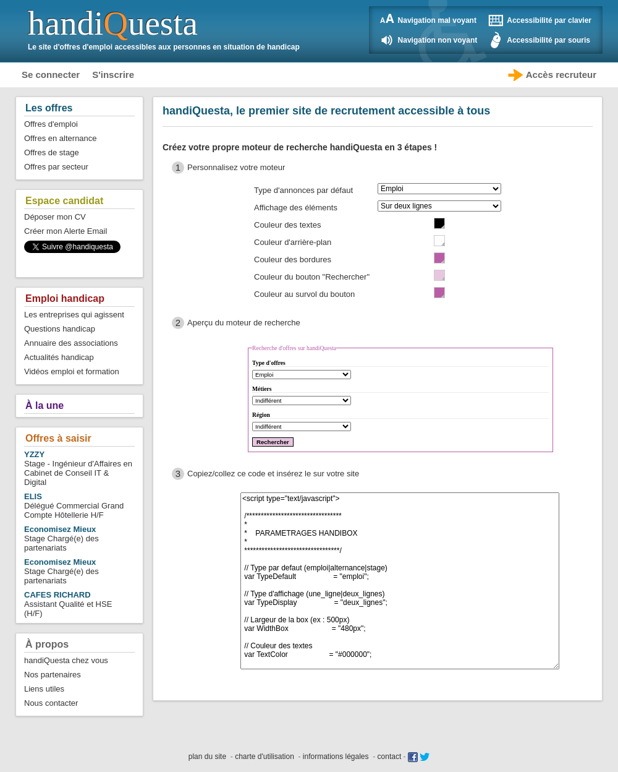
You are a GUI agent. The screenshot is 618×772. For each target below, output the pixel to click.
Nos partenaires (52, 674)
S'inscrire (113, 74)
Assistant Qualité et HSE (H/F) (68, 604)
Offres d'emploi (51, 124)
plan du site (207, 756)
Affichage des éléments (295, 207)
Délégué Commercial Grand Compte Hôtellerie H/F (74, 506)
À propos (47, 644)
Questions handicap (59, 328)
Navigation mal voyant (437, 20)
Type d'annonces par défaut (303, 190)
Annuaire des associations (71, 343)
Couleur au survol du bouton (304, 294)
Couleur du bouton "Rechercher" (312, 276)
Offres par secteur (56, 166)
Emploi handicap (64, 298)
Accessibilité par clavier (549, 20)
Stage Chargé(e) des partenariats (61, 538)
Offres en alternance (60, 138)
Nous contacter (51, 703)
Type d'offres (269, 362)
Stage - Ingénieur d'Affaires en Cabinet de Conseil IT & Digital (78, 468)
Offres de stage (51, 152)
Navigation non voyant (438, 40)
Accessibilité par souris (548, 40)
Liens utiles (44, 688)
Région (261, 414)
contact (390, 756)
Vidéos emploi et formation (71, 371)
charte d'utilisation (264, 756)
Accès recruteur (561, 74)
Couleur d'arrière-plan (292, 242)
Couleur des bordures (292, 259)
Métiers (261, 388)
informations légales (336, 756)
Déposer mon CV (55, 216)
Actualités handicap (59, 357)
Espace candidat (64, 200)
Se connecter (51, 74)
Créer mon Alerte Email (65, 231)
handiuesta (113, 23)
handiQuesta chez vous (66, 660)
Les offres (48, 108)
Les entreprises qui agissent (74, 314)
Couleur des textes (287, 224)
